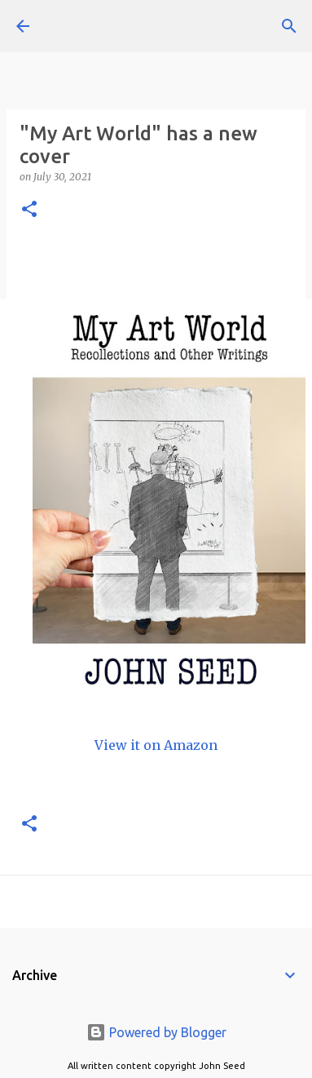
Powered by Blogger (156, 1032)
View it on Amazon (156, 745)
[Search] (289, 26)
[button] (29, 210)
